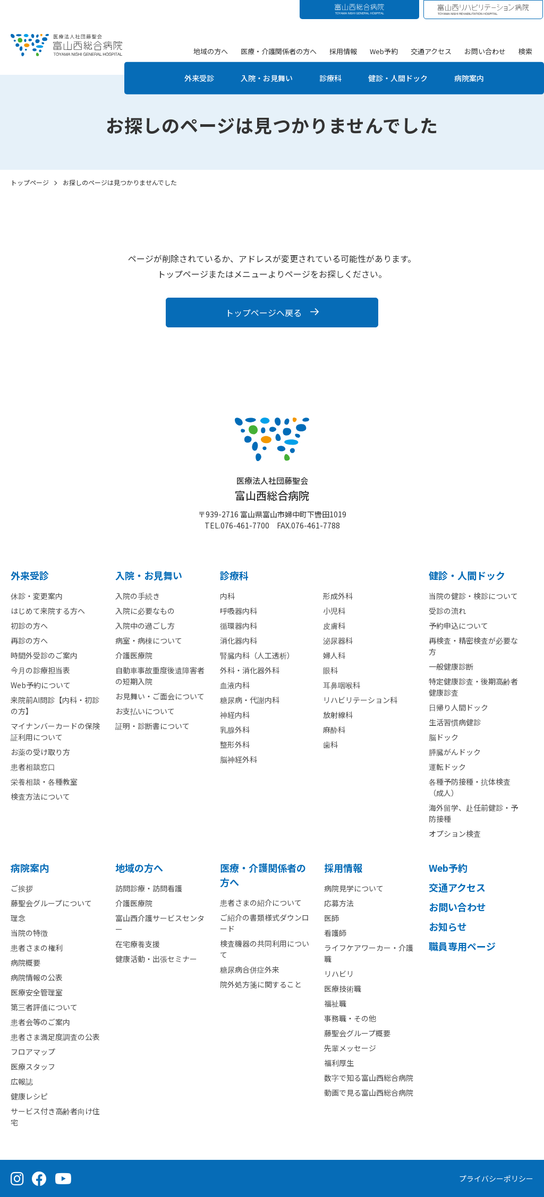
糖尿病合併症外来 (249, 969)
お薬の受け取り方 (40, 752)
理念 (18, 918)
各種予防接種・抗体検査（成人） (470, 787)
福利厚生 (339, 1062)
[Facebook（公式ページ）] (39, 1178)
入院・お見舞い (261, 78)
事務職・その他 (350, 1018)
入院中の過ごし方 (145, 625)
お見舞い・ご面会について (160, 696)
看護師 (335, 932)
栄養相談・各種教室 (44, 781)
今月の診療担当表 (40, 670)
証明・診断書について (152, 726)
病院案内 (481, 78)
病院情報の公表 (37, 977)
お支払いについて (145, 711)
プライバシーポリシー (496, 1178)
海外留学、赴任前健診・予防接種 (473, 813)
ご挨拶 (22, 888)
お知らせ (448, 926)
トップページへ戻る (263, 312)
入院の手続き (137, 596)
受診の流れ (447, 610)
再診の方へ (29, 640)
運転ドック (447, 766)
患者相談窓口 (33, 766)
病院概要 (25, 962)
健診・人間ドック (403, 78)
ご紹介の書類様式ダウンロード (264, 923)
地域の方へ (210, 51)
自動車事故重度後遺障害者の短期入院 (160, 676)
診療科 (330, 78)
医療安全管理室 (37, 992)
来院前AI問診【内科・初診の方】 (55, 705)
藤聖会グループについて (51, 903)
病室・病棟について (148, 640)
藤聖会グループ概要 (357, 1033)
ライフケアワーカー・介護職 (368, 953)
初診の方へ (29, 625)
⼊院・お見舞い (148, 575)
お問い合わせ (485, 51)
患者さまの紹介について (261, 902)
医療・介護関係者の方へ (279, 51)
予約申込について (458, 625)
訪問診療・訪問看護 (148, 888)
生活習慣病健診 (455, 722)
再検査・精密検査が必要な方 (473, 646)
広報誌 (22, 1081)
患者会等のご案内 (40, 1022)
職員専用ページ (462, 946)
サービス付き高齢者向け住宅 (55, 1116)
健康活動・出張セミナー (156, 958)
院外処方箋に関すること (261, 984)
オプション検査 (455, 833)
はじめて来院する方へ (48, 610)
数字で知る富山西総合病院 (368, 1077)
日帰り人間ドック (458, 707)
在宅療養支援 (137, 944)
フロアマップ (33, 1051)
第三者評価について (44, 1007)
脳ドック (443, 737)
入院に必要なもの (145, 610)
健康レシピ (29, 1096)
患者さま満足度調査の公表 (55, 1036)
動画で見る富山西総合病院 (368, 1092)
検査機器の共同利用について (264, 949)
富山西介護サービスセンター (160, 923)
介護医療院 (133, 655)
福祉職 (335, 1003)
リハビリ (339, 973)
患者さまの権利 (37, 947)
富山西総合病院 (272, 489)
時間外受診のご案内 (44, 655)
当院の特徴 (29, 932)
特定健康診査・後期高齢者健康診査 (473, 687)
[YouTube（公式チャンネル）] (63, 1178)
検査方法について (40, 796)
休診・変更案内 (37, 596)
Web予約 (384, 51)
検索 (525, 51)
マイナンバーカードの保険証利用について (55, 731)
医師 (331, 918)
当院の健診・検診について (473, 596)
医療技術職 (342, 988)
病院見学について (354, 888)
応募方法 (339, 903)
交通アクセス (431, 51)
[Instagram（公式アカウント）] (17, 1178)
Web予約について (41, 685)
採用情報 (343, 51)
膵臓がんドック (455, 752)
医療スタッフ (33, 1066)
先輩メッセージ (350, 1048)
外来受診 (188, 78)
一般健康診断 (451, 666)
